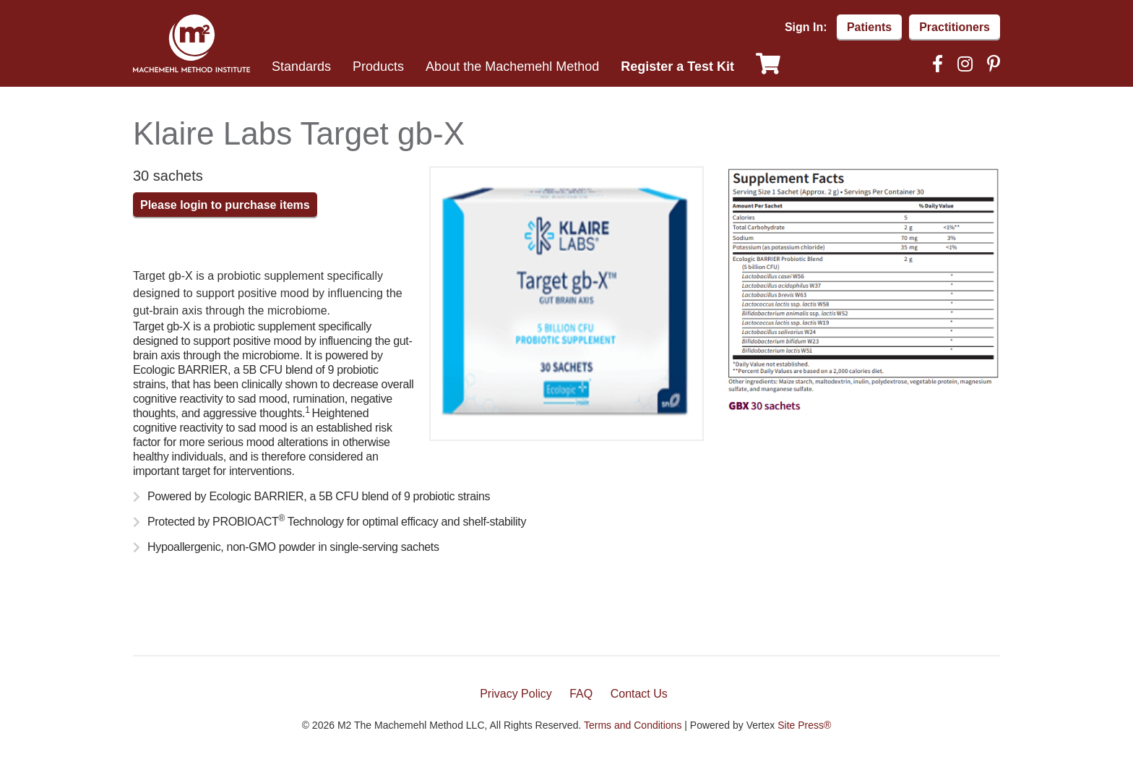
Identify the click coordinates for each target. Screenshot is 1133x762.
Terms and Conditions (632, 725)
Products (378, 66)
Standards (301, 66)
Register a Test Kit (677, 66)
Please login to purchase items (225, 205)
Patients (869, 27)
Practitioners (954, 27)
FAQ (581, 694)
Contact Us (639, 694)
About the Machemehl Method (512, 66)
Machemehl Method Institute (191, 43)
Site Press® (804, 725)
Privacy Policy (516, 694)
